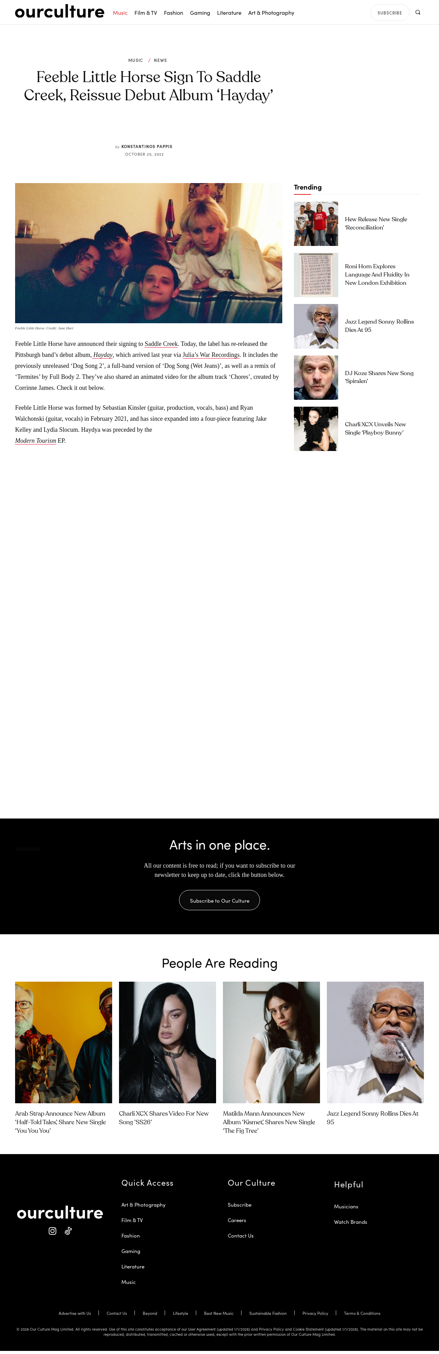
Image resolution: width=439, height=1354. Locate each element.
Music (135, 60)
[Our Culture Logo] (59, 11)
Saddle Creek (161, 343)
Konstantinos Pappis (147, 146)
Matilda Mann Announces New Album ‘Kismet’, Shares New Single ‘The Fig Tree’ (269, 1125)
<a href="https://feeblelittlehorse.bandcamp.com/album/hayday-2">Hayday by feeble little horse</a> (83, 536)
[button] (417, 12)
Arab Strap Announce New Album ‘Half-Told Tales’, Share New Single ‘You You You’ (60, 1125)
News (160, 60)
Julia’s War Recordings (211, 354)
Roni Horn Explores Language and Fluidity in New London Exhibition (377, 275)
